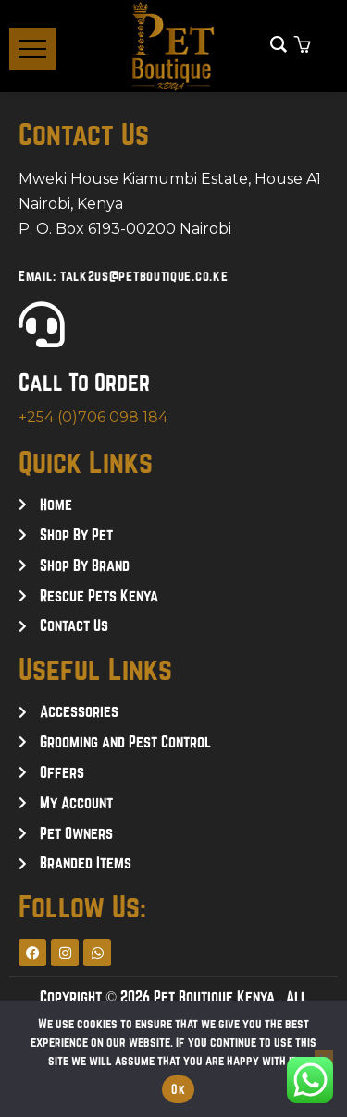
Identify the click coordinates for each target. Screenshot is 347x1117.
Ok (178, 1089)
